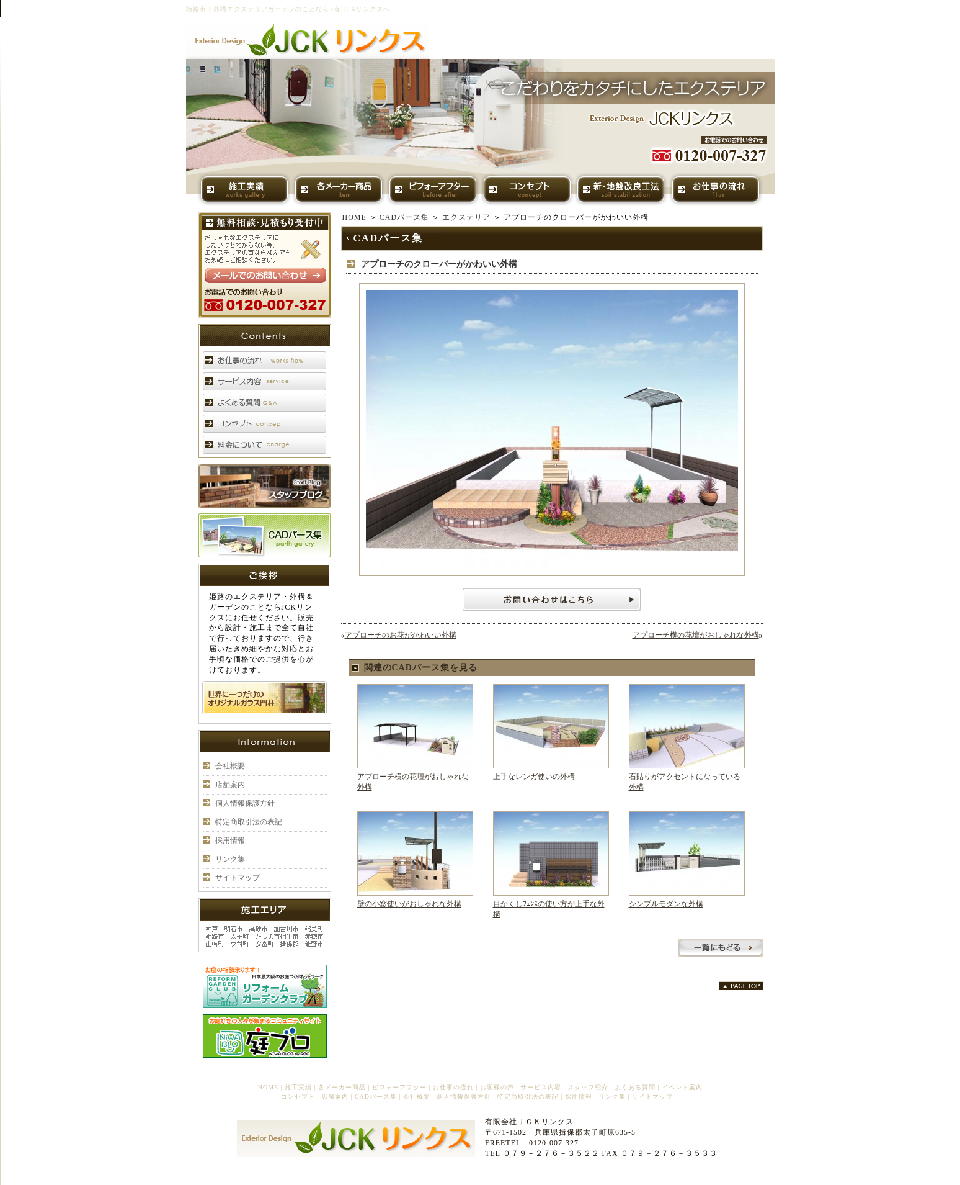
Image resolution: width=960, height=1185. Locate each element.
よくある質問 (635, 1087)
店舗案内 (230, 784)
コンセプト (298, 1096)
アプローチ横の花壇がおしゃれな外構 (696, 635)
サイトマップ (237, 877)
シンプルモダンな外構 (666, 903)
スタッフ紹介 (587, 1087)
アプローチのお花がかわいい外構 (400, 635)
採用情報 (230, 840)
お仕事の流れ (453, 1087)
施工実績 (298, 1087)
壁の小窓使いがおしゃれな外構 (409, 903)
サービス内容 (540, 1087)
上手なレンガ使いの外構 (534, 776)
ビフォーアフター (399, 1087)
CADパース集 (404, 217)
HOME (354, 217)
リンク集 (230, 859)
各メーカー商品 (342, 1087)
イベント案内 (682, 1087)
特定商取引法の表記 (248, 822)
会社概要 (230, 766)
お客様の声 (497, 1087)
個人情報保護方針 (245, 803)
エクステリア (466, 217)
